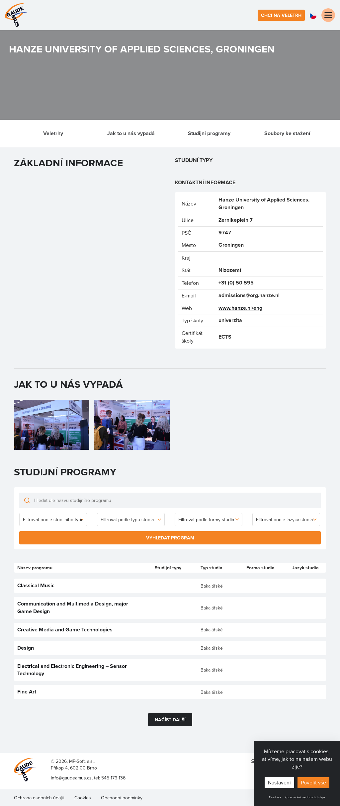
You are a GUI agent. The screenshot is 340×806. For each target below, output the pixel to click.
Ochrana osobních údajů (39, 797)
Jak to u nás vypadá (131, 133)
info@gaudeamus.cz (71, 777)
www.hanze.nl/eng (240, 308)
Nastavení (279, 782)
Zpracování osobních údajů (305, 797)
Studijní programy (209, 133)
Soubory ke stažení (287, 133)
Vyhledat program (170, 537)
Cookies (275, 797)
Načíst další (170, 719)
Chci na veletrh (281, 15)
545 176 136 (113, 777)
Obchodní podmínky (121, 797)
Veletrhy (53, 133)
